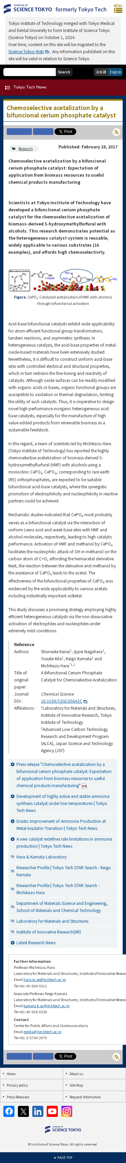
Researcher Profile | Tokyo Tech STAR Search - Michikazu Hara (57, 888)
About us (76, 1073)
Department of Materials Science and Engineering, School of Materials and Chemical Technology (62, 906)
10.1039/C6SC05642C (61, 701)
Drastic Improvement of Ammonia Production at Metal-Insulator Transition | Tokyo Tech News (61, 824)
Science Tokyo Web (26, 51)
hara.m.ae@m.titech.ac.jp (45, 979)
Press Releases (18, 1096)
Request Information (85, 1096)
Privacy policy (17, 1085)
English (115, 71)
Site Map (76, 1085)
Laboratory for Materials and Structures (52, 921)
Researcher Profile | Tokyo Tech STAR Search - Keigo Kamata (63, 871)
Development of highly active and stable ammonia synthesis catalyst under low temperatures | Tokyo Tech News (63, 803)
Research (25, 148)
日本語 (101, 71)
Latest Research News (35, 942)
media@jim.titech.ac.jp (42, 1031)
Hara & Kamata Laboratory (41, 856)
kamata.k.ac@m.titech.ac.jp (47, 1005)
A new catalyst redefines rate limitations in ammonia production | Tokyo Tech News (64, 842)
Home (11, 1073)
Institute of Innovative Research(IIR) (48, 932)
